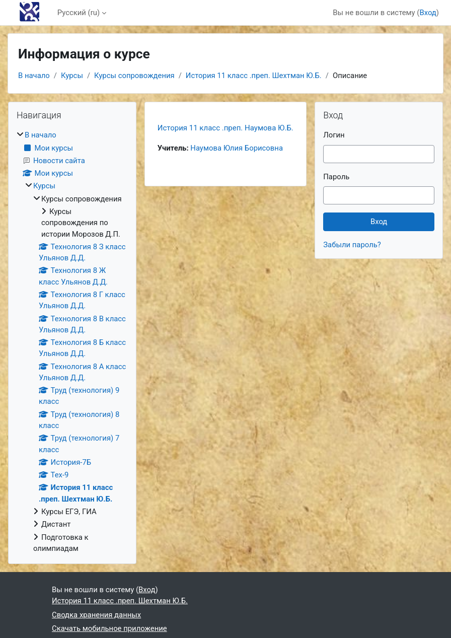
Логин (333, 134)
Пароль (336, 176)
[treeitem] (72, 341)
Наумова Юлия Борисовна (236, 148)
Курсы (72, 75)
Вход (427, 12)
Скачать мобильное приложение (109, 628)
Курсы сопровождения (134, 75)
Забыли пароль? (352, 244)
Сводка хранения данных (96, 614)
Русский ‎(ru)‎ (78, 12)
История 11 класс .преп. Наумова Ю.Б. (225, 127)
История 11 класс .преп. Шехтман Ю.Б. (254, 75)
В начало (34, 75)
